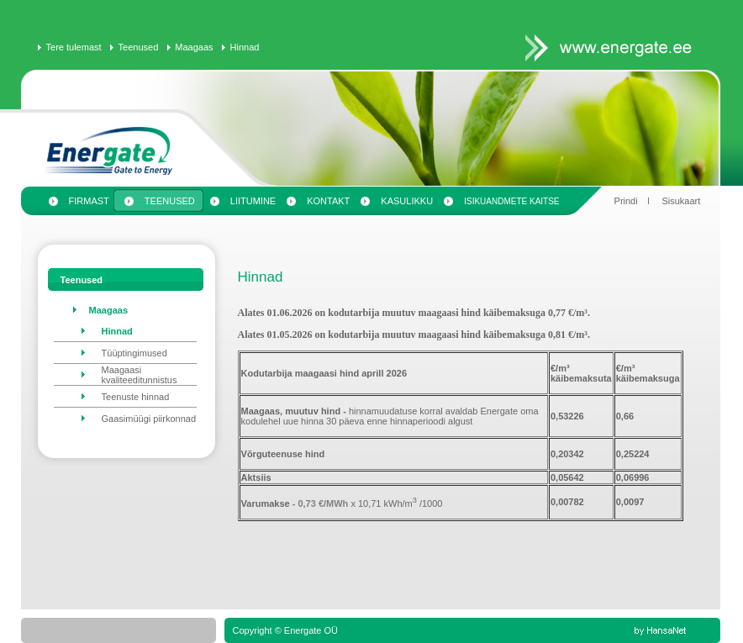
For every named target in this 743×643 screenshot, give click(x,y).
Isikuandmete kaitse (511, 201)
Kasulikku (407, 201)
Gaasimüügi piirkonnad (149, 419)
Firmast (89, 201)
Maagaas (194, 47)
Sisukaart (680, 201)
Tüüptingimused (134, 353)
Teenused (139, 47)
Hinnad (245, 47)
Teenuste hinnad (136, 397)
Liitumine (253, 201)
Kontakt (328, 201)
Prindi (626, 201)
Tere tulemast (74, 47)
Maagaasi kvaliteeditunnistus (139, 375)
